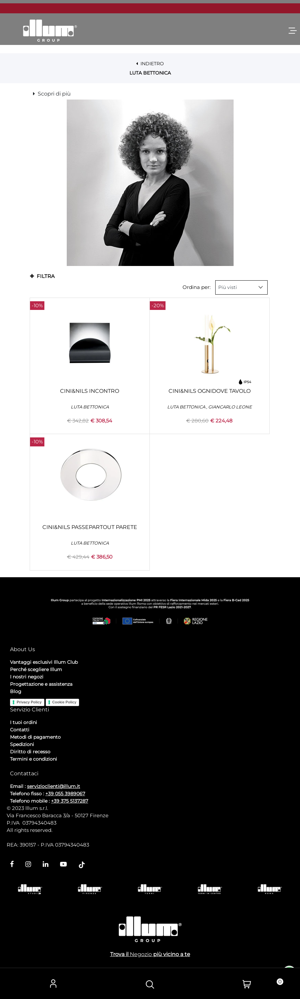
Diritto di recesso (30, 752)
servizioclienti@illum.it (53, 786)
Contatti (19, 730)
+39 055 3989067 (65, 794)
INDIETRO (150, 64)
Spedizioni (22, 744)
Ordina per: (197, 287)
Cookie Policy (64, 702)
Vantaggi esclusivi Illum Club (44, 662)
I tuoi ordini (23, 722)
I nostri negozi (26, 677)
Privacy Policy (29, 702)
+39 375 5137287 (69, 801)
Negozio (141, 954)
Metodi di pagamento (35, 737)
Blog (15, 691)
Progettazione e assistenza (41, 684)
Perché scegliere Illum (36, 669)
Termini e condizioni (33, 759)
